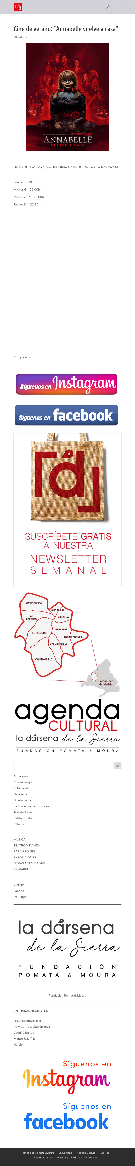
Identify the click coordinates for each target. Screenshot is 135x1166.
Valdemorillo (23, 818)
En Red (105, 1152)
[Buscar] (118, 765)
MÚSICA (19, 839)
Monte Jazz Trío (25, 1039)
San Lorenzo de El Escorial (32, 806)
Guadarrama (22, 800)
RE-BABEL (21, 869)
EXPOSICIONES (25, 857)
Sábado (19, 891)
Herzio (18, 1044)
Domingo (20, 897)
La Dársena (65, 1152)
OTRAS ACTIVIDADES (29, 863)
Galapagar (21, 794)
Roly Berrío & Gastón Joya (32, 1027)
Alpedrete (21, 776)
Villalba (19, 824)
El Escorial (21, 788)
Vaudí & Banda (24, 1033)
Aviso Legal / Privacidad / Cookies (76, 1157)
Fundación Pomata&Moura (67, 995)
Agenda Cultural (86, 1152)
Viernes (19, 885)
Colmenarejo (23, 782)
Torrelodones (23, 812)
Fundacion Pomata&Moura (38, 1152)
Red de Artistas (43, 1157)
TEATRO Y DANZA (27, 845)
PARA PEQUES (24, 851)
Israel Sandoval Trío (27, 1021)
